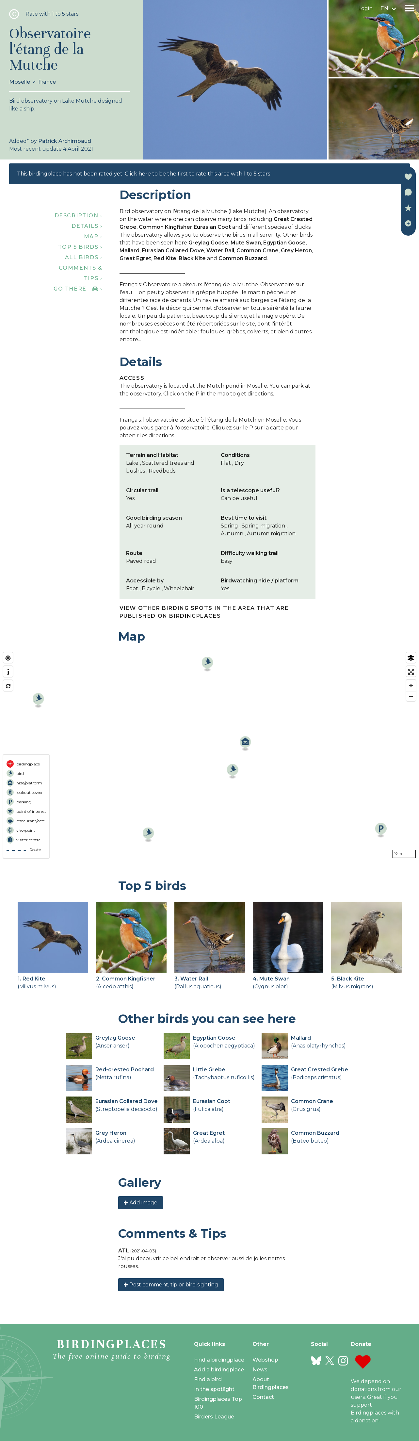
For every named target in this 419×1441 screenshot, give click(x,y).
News (259, 1369)
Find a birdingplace (219, 1360)
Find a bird (208, 1379)
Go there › (78, 289)
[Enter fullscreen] (411, 672)
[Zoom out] (411, 696)
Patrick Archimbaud (64, 141)
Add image (140, 1202)
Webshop (265, 1360)
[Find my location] (8, 658)
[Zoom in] (411, 685)
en (384, 8)
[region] (209, 755)
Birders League (214, 1417)
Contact (263, 1397)
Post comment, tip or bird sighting (171, 1285)
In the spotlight (214, 1389)
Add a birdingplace (219, 1369)
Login (365, 8)
